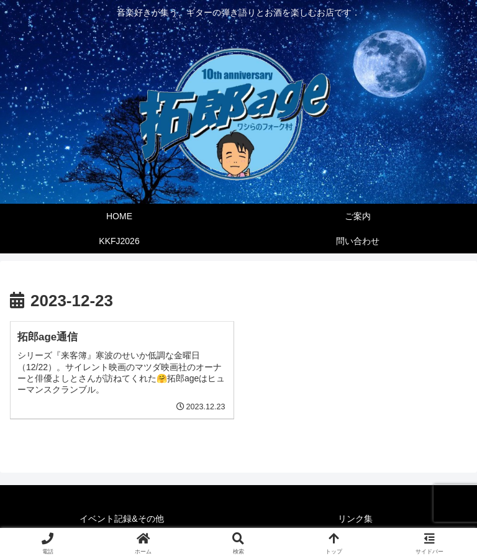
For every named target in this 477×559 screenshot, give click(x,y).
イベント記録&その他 (121, 519)
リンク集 (355, 519)
